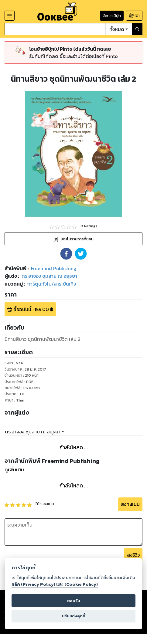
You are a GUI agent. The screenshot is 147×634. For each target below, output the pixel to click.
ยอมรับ (73, 601)
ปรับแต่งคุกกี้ (73, 616)
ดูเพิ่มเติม (14, 469)
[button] (66, 254)
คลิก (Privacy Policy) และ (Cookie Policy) (55, 584)
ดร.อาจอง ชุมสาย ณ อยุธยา (32, 431)
